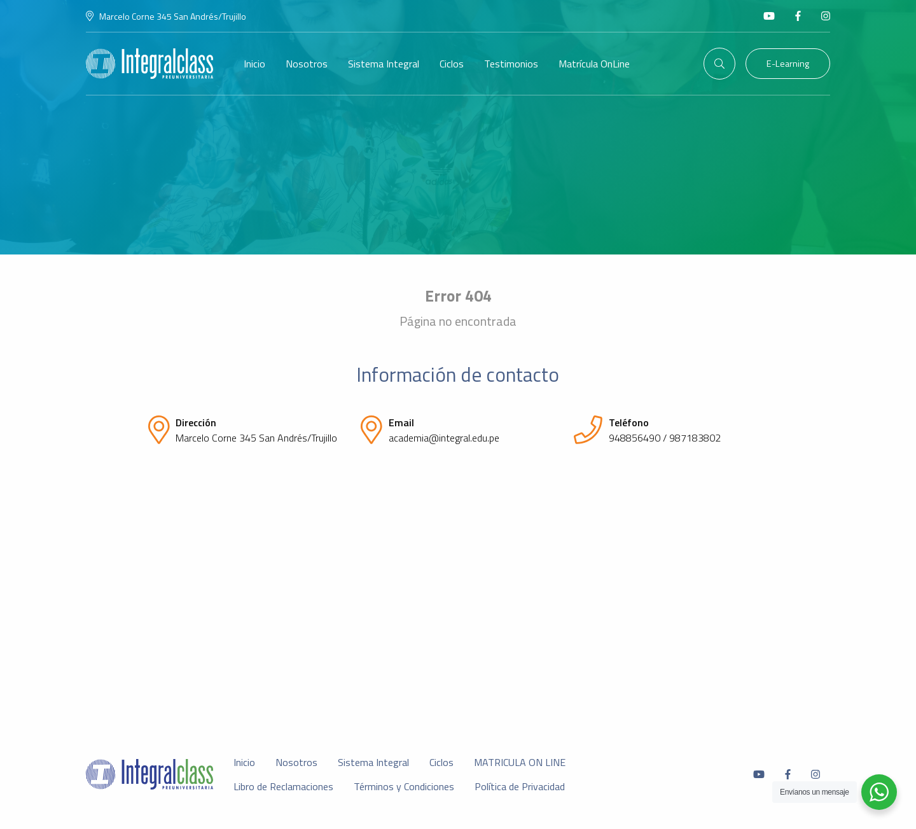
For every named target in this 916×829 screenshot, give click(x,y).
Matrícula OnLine (594, 63)
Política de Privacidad (520, 786)
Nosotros (307, 63)
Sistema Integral (383, 63)
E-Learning (788, 64)
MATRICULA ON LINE (520, 762)
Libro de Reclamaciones (283, 786)
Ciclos (452, 63)
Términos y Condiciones (404, 786)
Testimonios (511, 63)
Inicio (254, 63)
